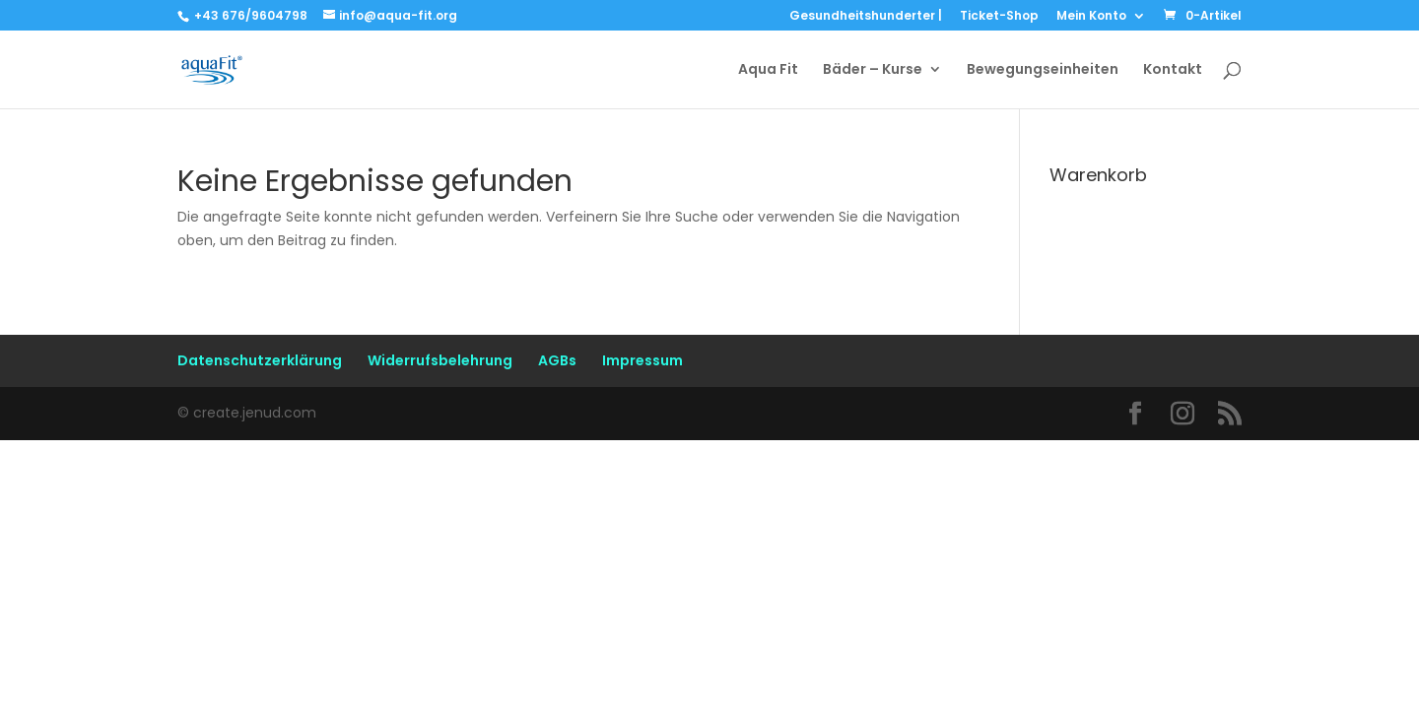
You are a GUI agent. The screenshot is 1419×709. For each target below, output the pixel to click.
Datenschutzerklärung (259, 360)
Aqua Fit (768, 70)
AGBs (557, 360)
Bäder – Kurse (872, 70)
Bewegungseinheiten (1042, 70)
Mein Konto (1091, 17)
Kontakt (1172, 70)
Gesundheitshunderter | (865, 17)
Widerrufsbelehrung (440, 360)
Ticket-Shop (999, 17)
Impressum (642, 360)
